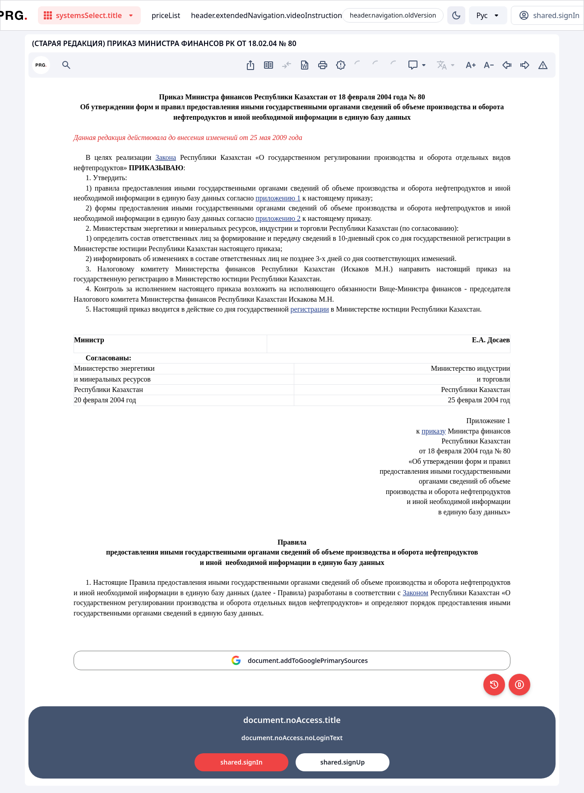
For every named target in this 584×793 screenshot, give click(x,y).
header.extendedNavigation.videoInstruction (266, 15)
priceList (166, 15)
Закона (165, 157)
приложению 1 (278, 198)
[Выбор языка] (488, 15)
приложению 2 (278, 218)
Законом (415, 593)
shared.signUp (342, 762)
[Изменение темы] (456, 15)
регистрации (310, 309)
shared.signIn (241, 762)
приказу (434, 431)
